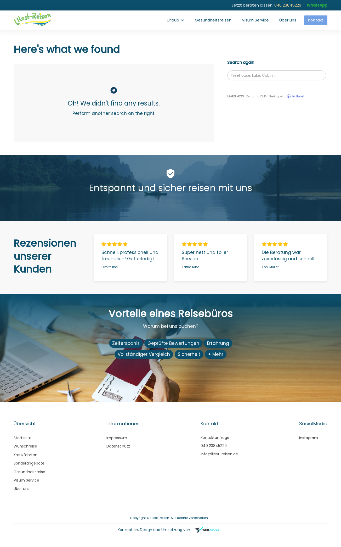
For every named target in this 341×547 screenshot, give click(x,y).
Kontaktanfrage (215, 437)
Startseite (22, 437)
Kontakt (315, 20)
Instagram (308, 437)
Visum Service (255, 20)
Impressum (116, 437)
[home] (34, 20)
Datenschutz (118, 446)
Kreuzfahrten (25, 454)
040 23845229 (287, 5)
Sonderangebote (29, 463)
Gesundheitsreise (29, 471)
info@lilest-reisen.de (219, 454)
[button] (176, 20)
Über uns (287, 20)
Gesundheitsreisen (213, 20)
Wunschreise (25, 446)
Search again (240, 62)
